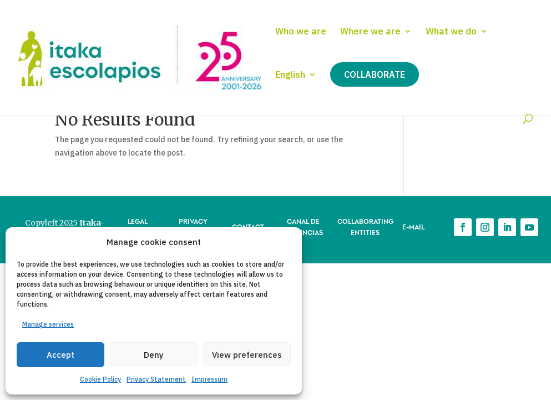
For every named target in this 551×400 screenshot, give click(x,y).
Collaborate (374, 74)
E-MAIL (413, 226)
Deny (154, 354)
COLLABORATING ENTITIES (365, 226)
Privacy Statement (156, 379)
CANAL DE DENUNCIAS (303, 226)
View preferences (247, 354)
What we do (451, 32)
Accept (60, 354)
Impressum (209, 379)
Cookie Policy (100, 379)
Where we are (370, 32)
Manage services (48, 324)
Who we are (300, 32)
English (290, 75)
